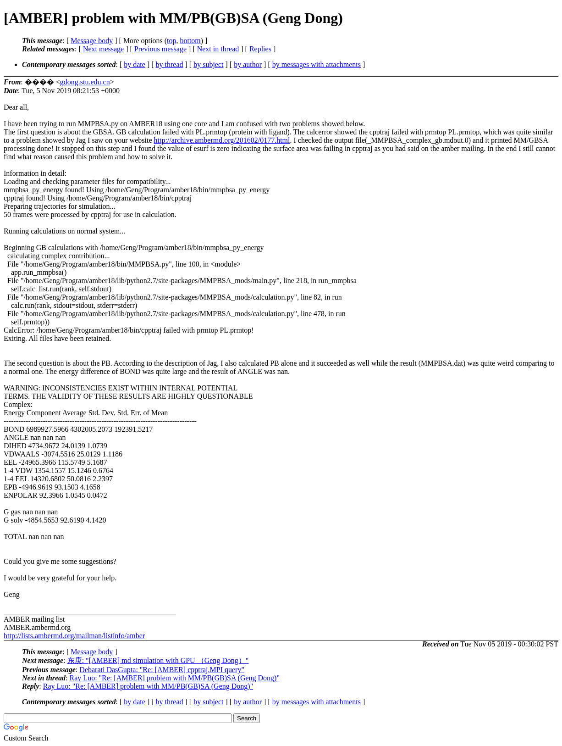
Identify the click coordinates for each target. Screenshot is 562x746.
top (171, 41)
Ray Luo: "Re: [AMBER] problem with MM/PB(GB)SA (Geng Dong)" (175, 678)
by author (248, 64)
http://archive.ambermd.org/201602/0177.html (222, 140)
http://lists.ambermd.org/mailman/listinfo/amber (74, 636)
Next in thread (218, 49)
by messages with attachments (316, 64)
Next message (103, 49)
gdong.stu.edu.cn (85, 82)
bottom (190, 41)
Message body (92, 41)
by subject (208, 64)
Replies (260, 49)
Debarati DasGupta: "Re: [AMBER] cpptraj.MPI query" (161, 670)
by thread (169, 64)
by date (134, 64)
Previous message (160, 49)
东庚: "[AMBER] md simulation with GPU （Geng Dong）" (158, 660)
